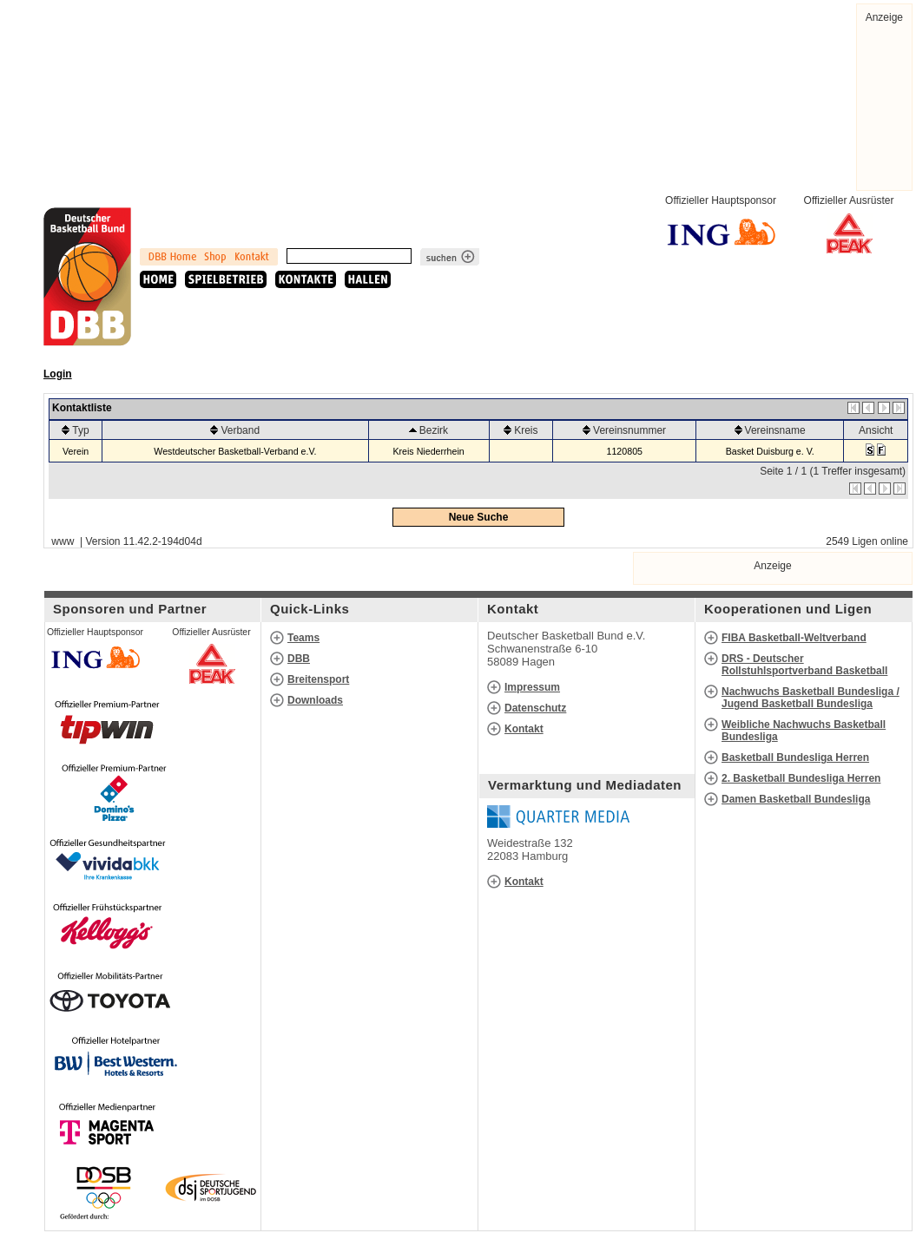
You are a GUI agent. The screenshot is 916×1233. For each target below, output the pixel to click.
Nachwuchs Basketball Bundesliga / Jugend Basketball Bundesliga (811, 697)
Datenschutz (535, 708)
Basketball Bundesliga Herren (795, 757)
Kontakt (524, 729)
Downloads (315, 700)
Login (57, 374)
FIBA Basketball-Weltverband (794, 638)
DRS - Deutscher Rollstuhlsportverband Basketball (804, 665)
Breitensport (318, 679)
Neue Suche (479, 517)
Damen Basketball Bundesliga (796, 799)
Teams (303, 638)
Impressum (532, 687)
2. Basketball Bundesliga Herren (801, 778)
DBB (298, 659)
